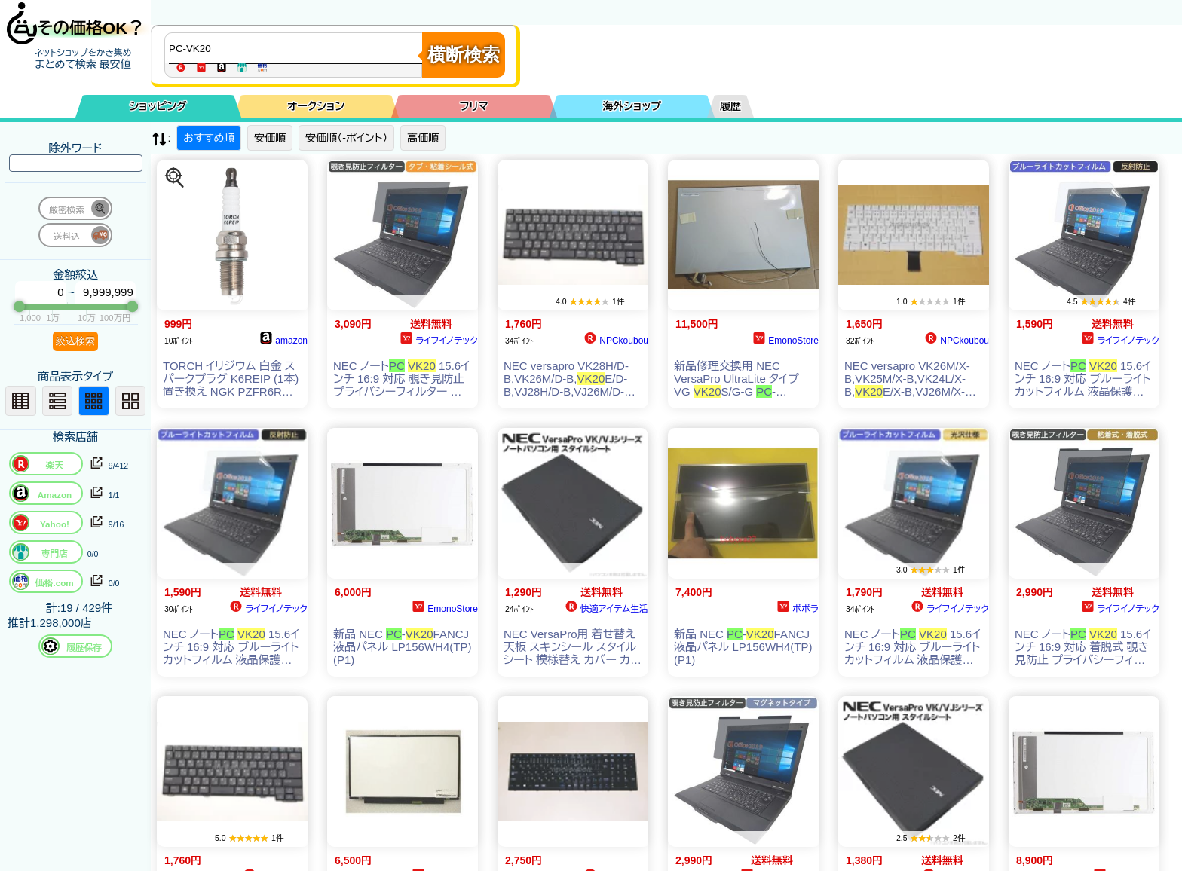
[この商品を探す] (175, 178)
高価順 (423, 138)
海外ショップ (631, 106)
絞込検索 (75, 341)
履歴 (730, 106)
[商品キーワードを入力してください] (297, 48)
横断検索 (463, 54)
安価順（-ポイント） (346, 138)
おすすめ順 (208, 138)
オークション (315, 106)
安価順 (270, 138)
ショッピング (158, 106)
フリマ (474, 106)
